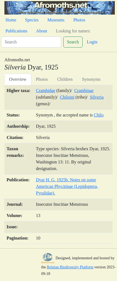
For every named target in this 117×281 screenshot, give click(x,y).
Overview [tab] (17, 79)
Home (11, 20)
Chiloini (67, 97)
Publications (16, 31)
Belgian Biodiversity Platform (70, 267)
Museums (55, 20)
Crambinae (84, 90)
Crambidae (45, 90)
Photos (79, 20)
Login (92, 42)
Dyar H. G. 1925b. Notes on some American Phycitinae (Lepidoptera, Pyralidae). (67, 186)
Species (32, 20)
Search (73, 42)
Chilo (99, 115)
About (41, 31)
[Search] (31, 42)
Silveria (97, 97)
